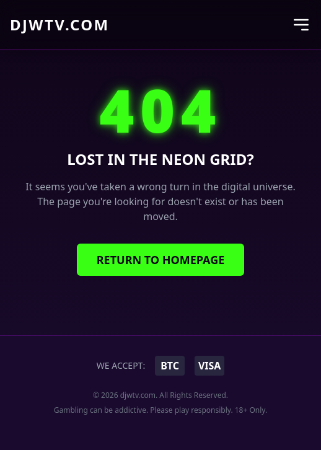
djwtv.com (60, 25)
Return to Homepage (161, 259)
